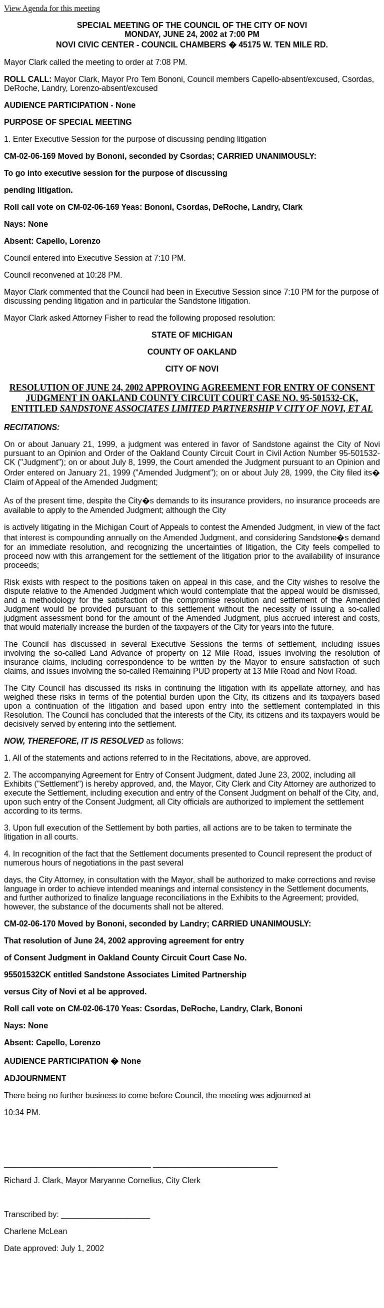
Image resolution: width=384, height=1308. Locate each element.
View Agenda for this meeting (52, 8)
